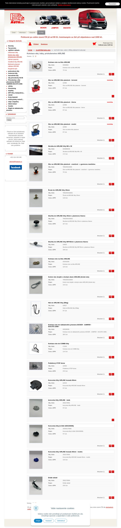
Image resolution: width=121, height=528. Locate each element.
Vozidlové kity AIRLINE (15, 62)
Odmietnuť (61, 521)
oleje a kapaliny (13, 102)
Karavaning (12, 88)
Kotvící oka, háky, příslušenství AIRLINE (15, 56)
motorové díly (12, 73)
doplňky (11, 90)
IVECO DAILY (12, 104)
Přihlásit (36, 44)
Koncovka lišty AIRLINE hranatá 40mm (62, 380)
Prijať (38, 521)
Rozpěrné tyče (12, 69)
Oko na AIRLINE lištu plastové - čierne (62, 102)
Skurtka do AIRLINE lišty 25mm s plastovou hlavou (66, 216)
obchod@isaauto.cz (15, 161)
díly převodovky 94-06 (15, 78)
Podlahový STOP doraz (56, 363)
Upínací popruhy (13, 59)
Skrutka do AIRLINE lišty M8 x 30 (60, 146)
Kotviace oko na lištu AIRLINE (59, 62)
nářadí (10, 95)
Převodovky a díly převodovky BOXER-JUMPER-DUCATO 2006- (14, 82)
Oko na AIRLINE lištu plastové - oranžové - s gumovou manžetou (71, 164)
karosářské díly (13, 75)
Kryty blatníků (13, 97)
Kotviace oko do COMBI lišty (58, 343)
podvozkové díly (13, 71)
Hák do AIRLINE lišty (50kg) (58, 303)
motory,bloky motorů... (15, 99)
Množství (100, 74)
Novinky (11, 46)
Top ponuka (12, 48)
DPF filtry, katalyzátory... (16, 93)
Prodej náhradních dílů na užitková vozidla (17, 18)
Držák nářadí (52, 478)
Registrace (44, 44)
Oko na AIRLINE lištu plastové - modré (62, 124)
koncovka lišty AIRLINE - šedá (59, 400)
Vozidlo (10, 106)
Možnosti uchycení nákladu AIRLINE (14, 65)
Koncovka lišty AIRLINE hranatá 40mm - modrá (65, 452)
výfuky (10, 86)
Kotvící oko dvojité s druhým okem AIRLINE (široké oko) (68, 277)
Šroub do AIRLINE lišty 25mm (59, 190)
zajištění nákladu (13, 50)
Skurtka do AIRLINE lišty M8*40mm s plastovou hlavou (68, 242)
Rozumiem (112, 4)
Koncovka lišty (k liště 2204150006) (61, 426)
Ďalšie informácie (64, 5)
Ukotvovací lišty (13, 52)
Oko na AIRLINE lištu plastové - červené (62, 80)
